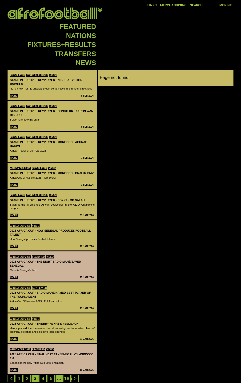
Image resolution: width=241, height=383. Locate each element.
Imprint (225, 5)
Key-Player (17, 75)
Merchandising (173, 5)
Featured (78, 26)
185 (68, 378)
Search (196, 5)
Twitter (214, 5)
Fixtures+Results (62, 44)
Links (152, 5)
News (86, 62)
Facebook (207, 5)
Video (53, 75)
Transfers (75, 54)
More (13, 95)
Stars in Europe (37, 75)
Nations (81, 35)
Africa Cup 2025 (20, 168)
